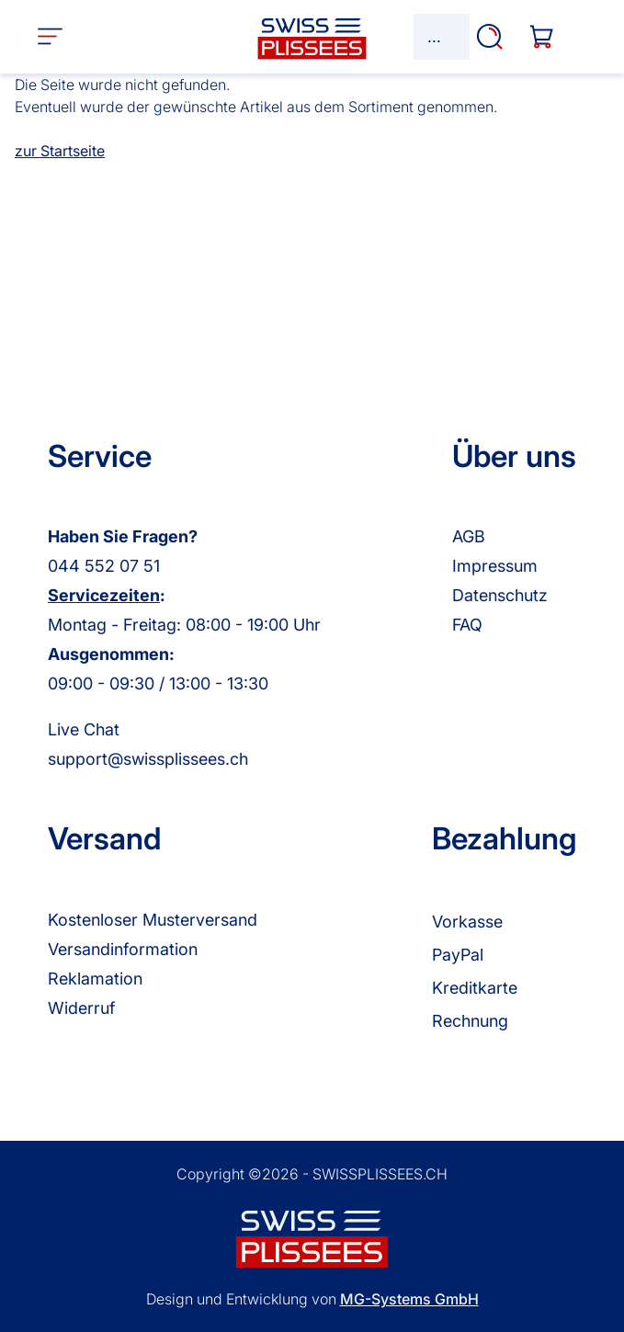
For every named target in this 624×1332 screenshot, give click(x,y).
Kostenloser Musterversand (152, 919)
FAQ (467, 624)
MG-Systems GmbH (409, 1299)
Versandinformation (123, 949)
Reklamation (95, 978)
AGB (468, 536)
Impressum (495, 565)
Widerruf (81, 1008)
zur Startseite (60, 151)
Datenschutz (500, 595)
